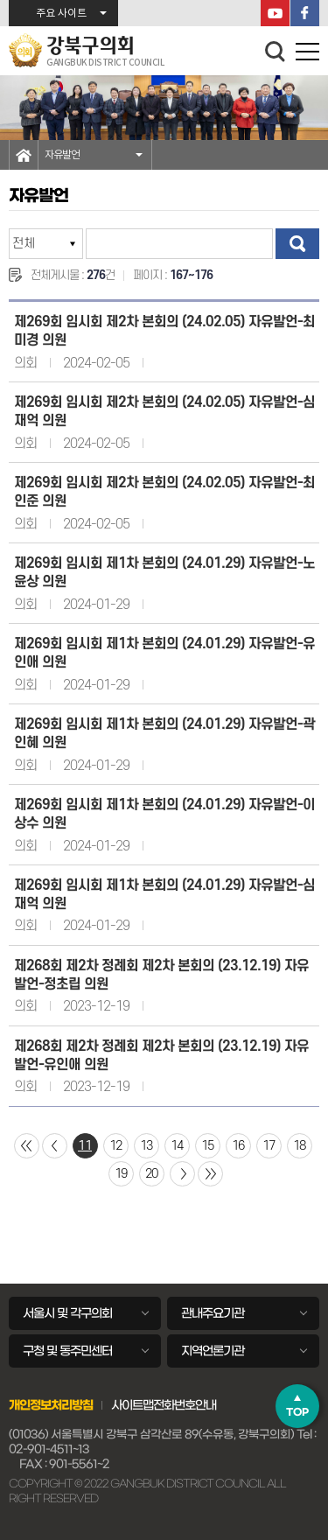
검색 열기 (275, 51)
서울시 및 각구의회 (67, 1313)
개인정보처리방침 (51, 1405)
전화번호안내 (184, 1405)
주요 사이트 (61, 13)
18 (299, 1145)
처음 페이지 (26, 1145)
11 (85, 1145)
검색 (297, 243)
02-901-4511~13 (49, 1449)
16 (238, 1145)
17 (268, 1145)
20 (151, 1173)
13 (146, 1145)
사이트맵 (132, 1405)
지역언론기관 (212, 1351)
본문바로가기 (0, 0)
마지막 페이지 (210, 1173)
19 (121, 1173)
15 (207, 1145)
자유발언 (62, 155)
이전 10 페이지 (54, 1145)
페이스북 (304, 13)
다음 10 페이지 (182, 1173)
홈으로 (23, 155)
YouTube (275, 13)
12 (115, 1145)
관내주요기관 (212, 1313)
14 (177, 1145)
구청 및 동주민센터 (67, 1351)
